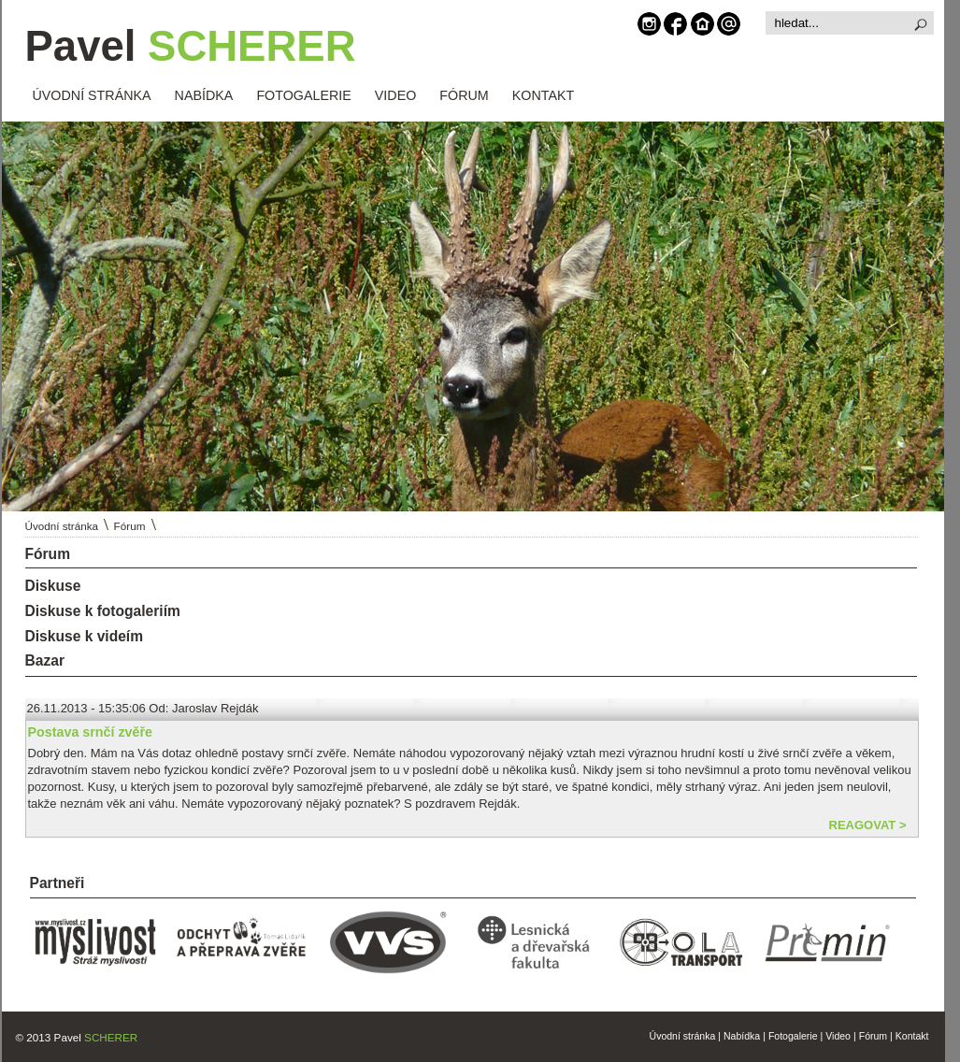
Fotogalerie (793, 1035)
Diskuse (53, 586)
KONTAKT (543, 95)
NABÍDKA (204, 95)
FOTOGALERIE (303, 95)
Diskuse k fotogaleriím (102, 611)
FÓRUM (463, 95)
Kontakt (912, 1035)
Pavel (190, 46)
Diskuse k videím (84, 636)
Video (838, 1035)
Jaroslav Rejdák (215, 708)
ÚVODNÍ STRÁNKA (92, 95)
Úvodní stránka (62, 526)
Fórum (130, 526)
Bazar (44, 660)
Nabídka (742, 1035)
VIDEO (396, 95)
